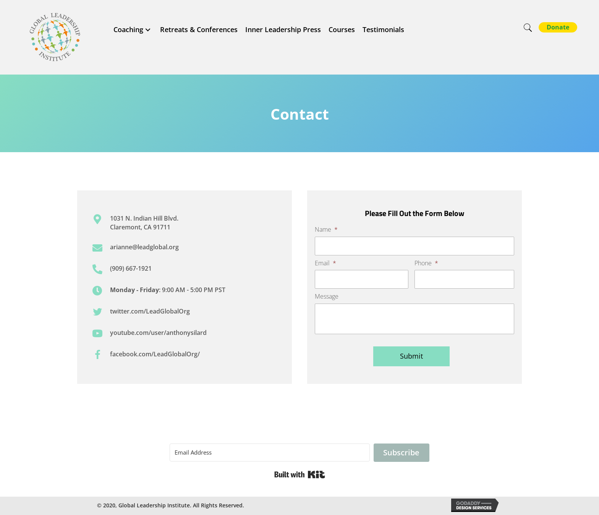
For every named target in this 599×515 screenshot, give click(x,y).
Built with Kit (299, 474)
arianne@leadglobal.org (144, 247)
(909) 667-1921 (131, 268)
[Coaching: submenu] (147, 29)
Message (326, 296)
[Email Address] (270, 452)
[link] (133, 29)
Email (325, 263)
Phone (426, 263)
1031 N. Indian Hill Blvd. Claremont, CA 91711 (144, 222)
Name (326, 230)
